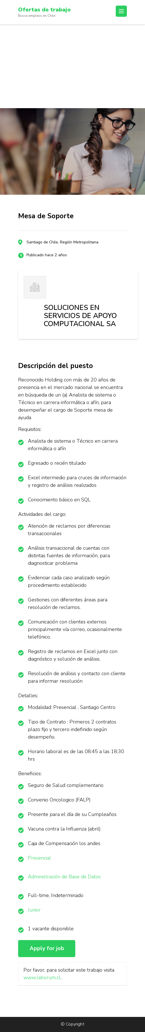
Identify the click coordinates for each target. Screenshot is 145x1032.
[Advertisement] (72, 66)
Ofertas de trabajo (44, 9)
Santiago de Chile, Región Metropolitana (62, 242)
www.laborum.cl (42, 977)
